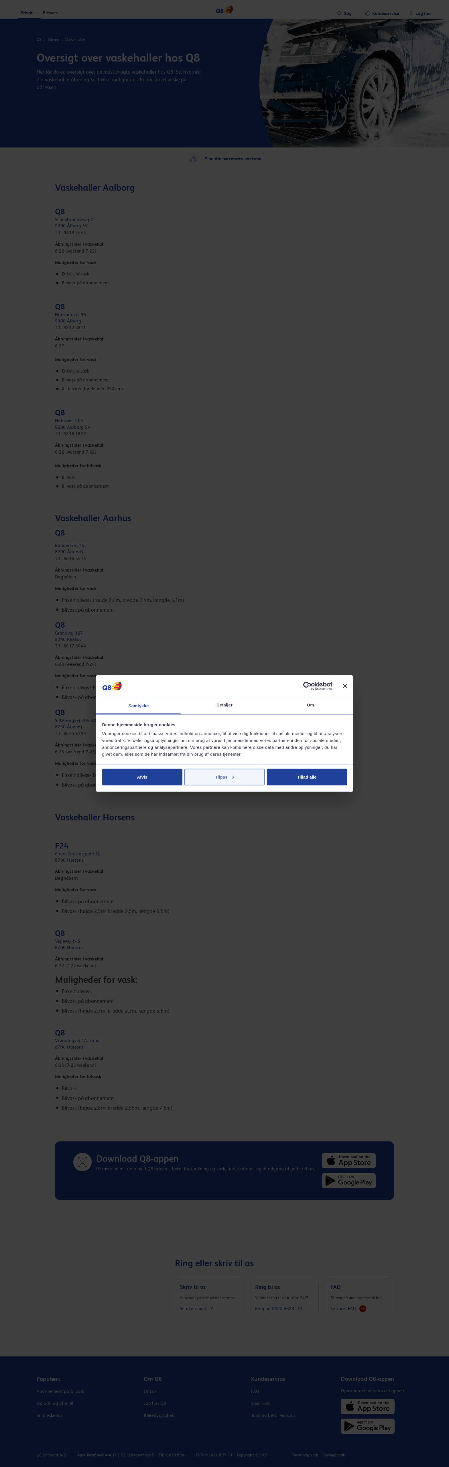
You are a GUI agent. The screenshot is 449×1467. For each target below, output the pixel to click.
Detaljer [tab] (224, 704)
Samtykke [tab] (139, 705)
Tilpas (224, 776)
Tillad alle (306, 776)
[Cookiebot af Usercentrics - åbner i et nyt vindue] (307, 686)
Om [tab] (310, 704)
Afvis (142, 776)
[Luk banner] (345, 686)
